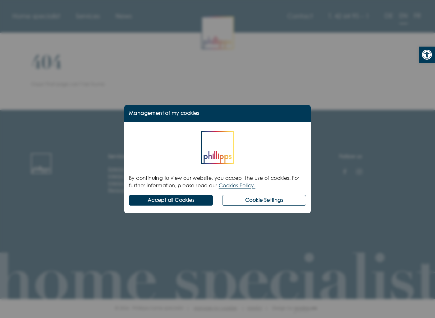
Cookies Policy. (237, 185)
